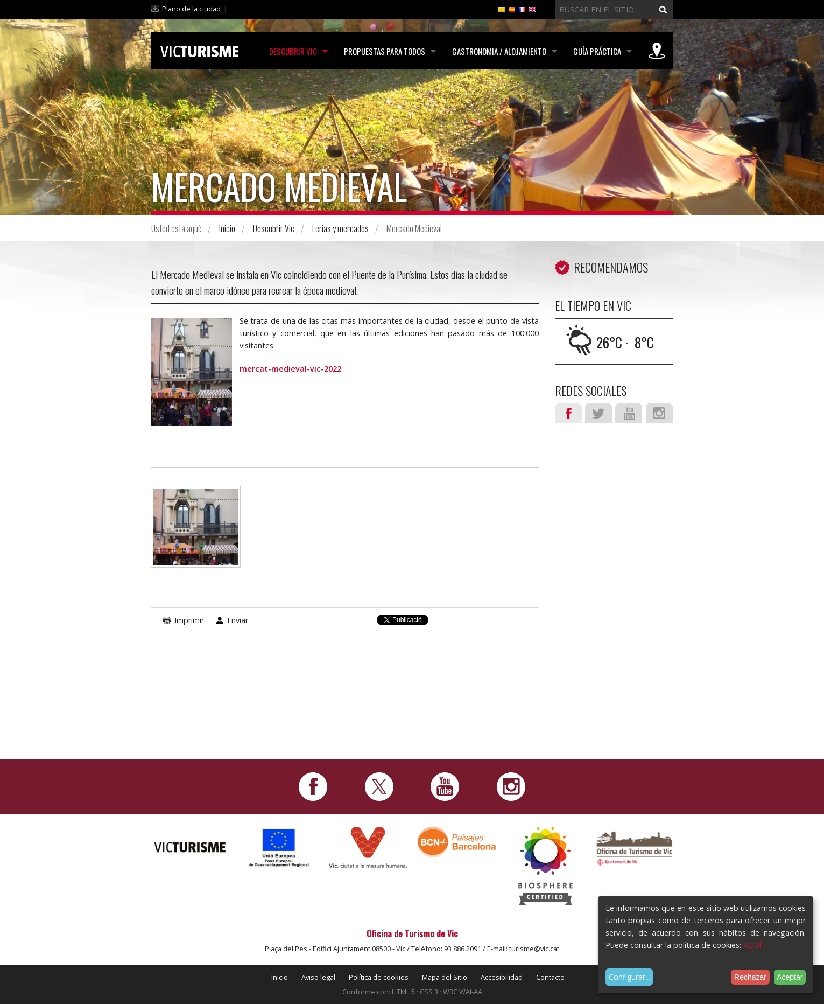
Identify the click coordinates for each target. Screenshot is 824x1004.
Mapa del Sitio (444, 977)
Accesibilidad (502, 977)
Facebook (568, 413)
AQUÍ (752, 945)
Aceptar (789, 977)
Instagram (659, 413)
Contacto (550, 977)
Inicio (227, 228)
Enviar (237, 620)
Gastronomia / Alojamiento (499, 51)
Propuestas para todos (384, 51)
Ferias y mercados (340, 228)
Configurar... (629, 977)
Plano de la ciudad (191, 8)
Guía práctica (597, 51)
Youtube (628, 413)
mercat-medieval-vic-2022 (290, 369)
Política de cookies (379, 977)
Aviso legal (318, 977)
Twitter (598, 413)
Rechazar (750, 977)
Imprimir (189, 620)
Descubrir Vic (293, 51)
